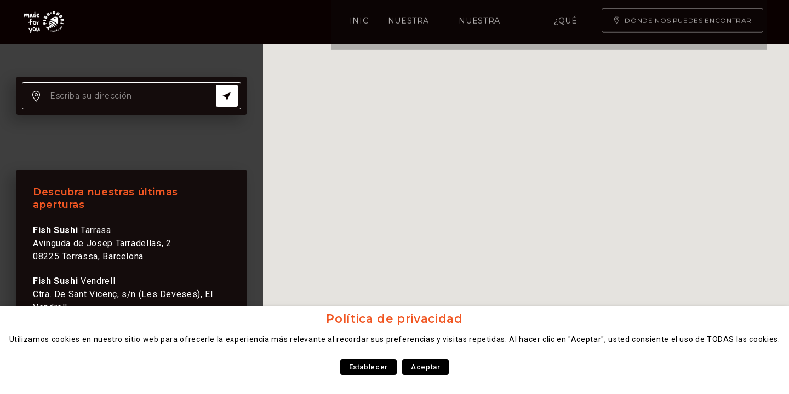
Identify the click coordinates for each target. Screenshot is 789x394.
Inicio (148, 22)
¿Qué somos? (420, 22)
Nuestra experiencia (320, 22)
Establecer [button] (368, 367)
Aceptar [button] (425, 367)
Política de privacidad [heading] (394, 319)
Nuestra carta (216, 22)
